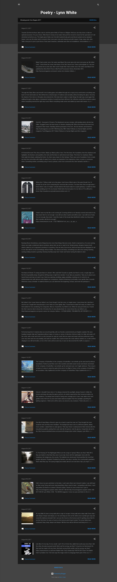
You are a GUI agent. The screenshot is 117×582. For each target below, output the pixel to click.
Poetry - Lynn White (59, 12)
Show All (93, 20)
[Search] (98, 5)
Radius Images (62, 577)
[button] (94, 28)
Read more (92, 47)
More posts (58, 567)
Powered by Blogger (58, 573)
